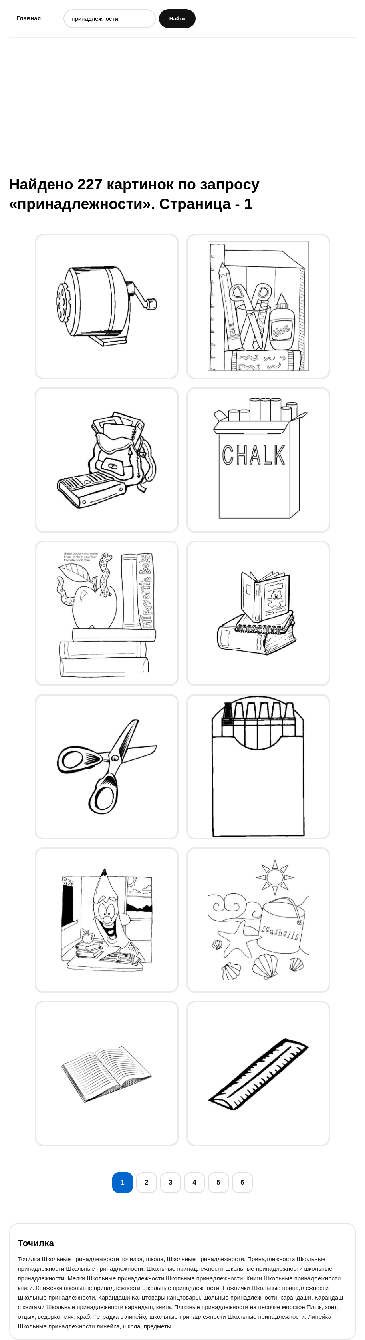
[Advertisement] (182, 106)
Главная (28, 18)
